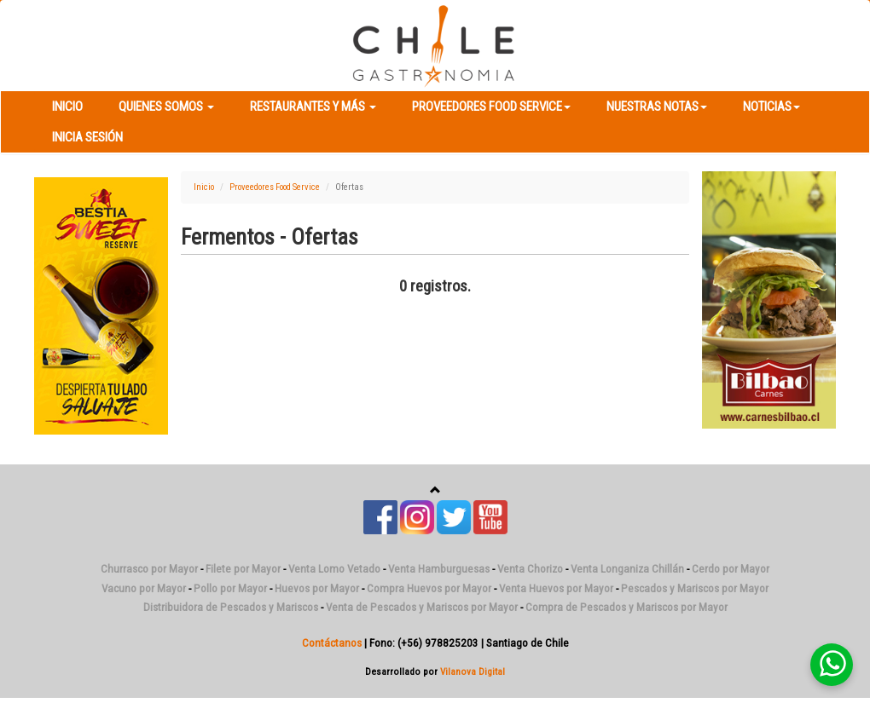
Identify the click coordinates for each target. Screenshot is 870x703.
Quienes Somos (166, 106)
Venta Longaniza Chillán (627, 568)
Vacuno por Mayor (144, 588)
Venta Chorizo (530, 568)
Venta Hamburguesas (439, 568)
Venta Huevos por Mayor (556, 588)
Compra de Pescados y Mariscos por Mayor (626, 607)
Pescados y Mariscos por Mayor (694, 588)
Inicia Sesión (87, 137)
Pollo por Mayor (230, 588)
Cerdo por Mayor (730, 568)
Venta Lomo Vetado (334, 568)
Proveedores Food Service (491, 106)
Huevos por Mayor (317, 588)
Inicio (67, 106)
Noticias (771, 106)
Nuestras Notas (656, 106)
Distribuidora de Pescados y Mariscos (230, 607)
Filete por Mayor (243, 568)
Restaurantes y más (313, 106)
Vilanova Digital (472, 671)
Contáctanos (332, 643)
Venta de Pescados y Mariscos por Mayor (422, 607)
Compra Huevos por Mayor (429, 588)
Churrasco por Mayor (149, 568)
